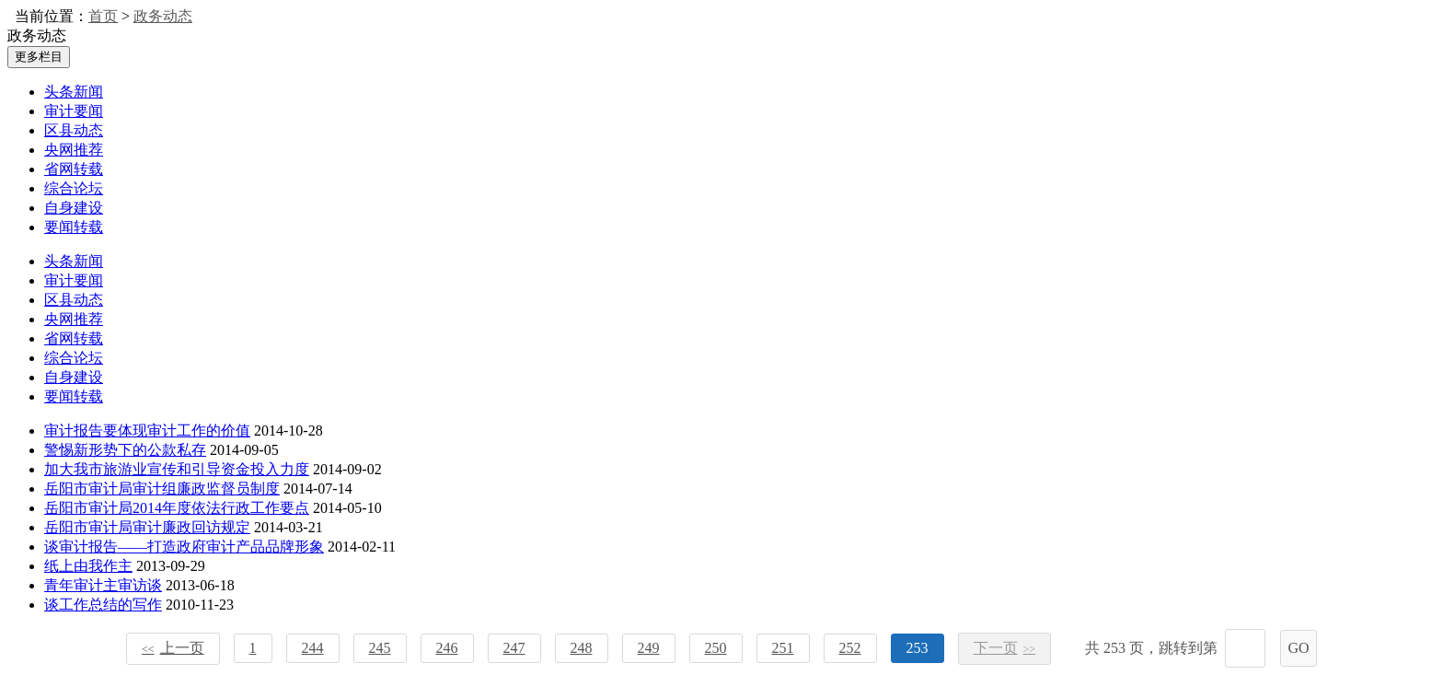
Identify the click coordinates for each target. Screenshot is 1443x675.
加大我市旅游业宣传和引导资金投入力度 (176, 469)
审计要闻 (73, 111)
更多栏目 (39, 57)
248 (582, 648)
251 (783, 648)
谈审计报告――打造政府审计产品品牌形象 (184, 546)
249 (649, 648)
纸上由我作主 (88, 566)
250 (716, 648)
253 (917, 648)
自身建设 (73, 207)
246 (447, 648)
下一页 (1005, 648)
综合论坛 (73, 188)
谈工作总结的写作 (103, 604)
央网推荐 (73, 149)
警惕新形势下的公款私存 (125, 450)
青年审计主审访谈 (103, 585)
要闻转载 (73, 227)
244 (313, 648)
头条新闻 (73, 91)
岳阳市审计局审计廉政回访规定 (147, 527)
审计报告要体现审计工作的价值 (147, 430)
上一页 (173, 648)
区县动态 (73, 130)
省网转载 (73, 169)
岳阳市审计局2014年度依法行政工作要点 (176, 508)
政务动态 (162, 16)
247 (514, 648)
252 (850, 648)
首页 (103, 16)
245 (380, 648)
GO (1298, 648)
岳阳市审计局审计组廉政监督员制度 (162, 488)
